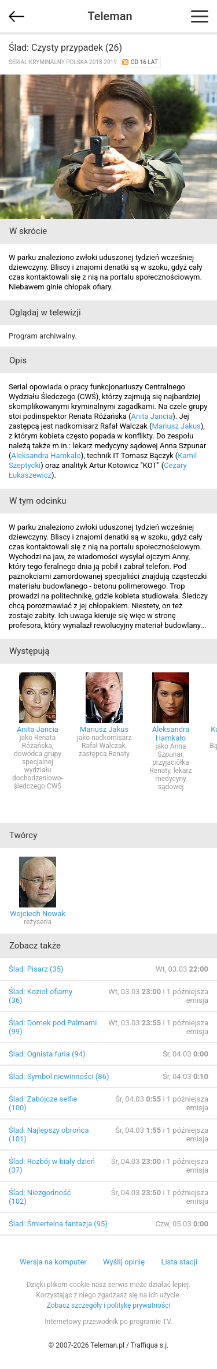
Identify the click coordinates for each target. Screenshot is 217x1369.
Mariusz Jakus (176, 426)
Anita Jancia (151, 416)
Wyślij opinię (124, 1262)
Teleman (109, 16)
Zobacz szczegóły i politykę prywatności (109, 1305)
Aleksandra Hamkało (45, 455)
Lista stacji (179, 1262)
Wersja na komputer (53, 1262)
